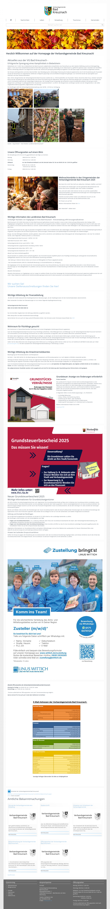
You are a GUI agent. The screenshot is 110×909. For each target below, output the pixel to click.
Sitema (10, 894)
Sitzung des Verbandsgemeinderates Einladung (20, 806)
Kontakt (10, 890)
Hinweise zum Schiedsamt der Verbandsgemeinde (83, 806)
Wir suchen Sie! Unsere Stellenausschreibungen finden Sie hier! (33, 285)
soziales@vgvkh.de (13, 343)
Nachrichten (25, 20)
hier (79, 203)
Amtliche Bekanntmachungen (43, 794)
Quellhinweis (11, 875)
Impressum (11, 892)
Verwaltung (58, 20)
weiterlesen (12, 834)
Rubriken (10, 794)
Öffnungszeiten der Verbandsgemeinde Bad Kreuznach (54, 842)
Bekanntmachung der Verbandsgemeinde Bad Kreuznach (22, 842)
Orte (9, 795)
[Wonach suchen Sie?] (55, 24)
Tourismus (77, 20)
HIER (73, 318)
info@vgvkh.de (48, 900)
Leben (42, 20)
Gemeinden (95, 20)
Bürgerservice (12, 887)
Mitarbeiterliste (12, 885)
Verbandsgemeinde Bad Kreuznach (24, 794)
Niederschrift (45, 805)
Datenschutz (11, 895)
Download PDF (60, 407)
